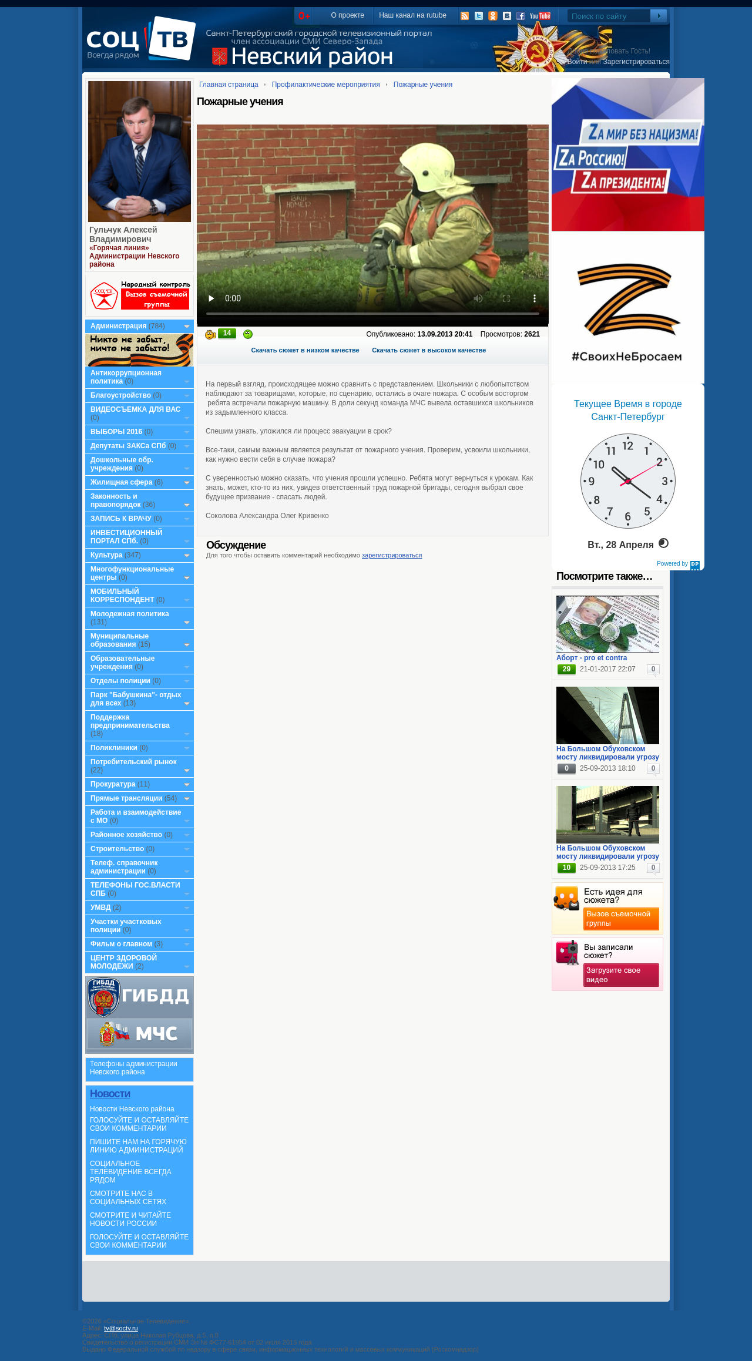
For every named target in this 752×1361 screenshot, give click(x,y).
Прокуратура (113, 784)
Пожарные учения (423, 84)
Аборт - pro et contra (591, 658)
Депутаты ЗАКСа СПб (128, 446)
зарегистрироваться (392, 555)
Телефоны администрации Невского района (133, 1068)
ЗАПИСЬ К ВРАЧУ (121, 519)
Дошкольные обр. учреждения (121, 464)
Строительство (117, 849)
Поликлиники (113, 748)
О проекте (347, 15)
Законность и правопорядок (115, 500)
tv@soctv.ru (120, 1328)
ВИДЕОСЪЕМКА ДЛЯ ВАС (135, 409)
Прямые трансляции (126, 798)
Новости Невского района (132, 1109)
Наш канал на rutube (412, 15)
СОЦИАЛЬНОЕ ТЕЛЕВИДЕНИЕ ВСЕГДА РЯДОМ (131, 1172)
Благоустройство (121, 395)
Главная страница (228, 84)
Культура (106, 555)
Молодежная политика (129, 614)
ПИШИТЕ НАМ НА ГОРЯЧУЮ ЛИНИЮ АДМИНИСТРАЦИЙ (138, 1146)
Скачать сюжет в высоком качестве (429, 350)
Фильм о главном (121, 944)
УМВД (100, 907)
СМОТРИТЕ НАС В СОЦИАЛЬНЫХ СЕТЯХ (128, 1197)
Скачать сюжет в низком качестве (305, 350)
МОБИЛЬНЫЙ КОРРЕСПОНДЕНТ (123, 595)
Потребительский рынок (133, 762)
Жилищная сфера (121, 482)
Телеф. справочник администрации (124, 867)
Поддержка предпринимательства (130, 721)
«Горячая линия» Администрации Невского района (134, 256)
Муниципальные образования (119, 640)
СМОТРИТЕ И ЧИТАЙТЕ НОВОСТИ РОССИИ (130, 1219)
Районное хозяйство (126, 835)
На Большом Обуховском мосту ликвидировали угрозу (607, 753)
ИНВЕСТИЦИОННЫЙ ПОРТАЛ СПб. (126, 537)
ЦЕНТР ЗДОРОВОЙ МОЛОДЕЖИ (123, 962)
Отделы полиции (120, 681)
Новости (110, 1094)
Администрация (118, 326)
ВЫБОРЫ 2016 (116, 432)
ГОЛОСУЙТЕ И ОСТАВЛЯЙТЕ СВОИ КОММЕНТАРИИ (139, 1124)
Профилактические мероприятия (326, 84)
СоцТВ (144, 46)
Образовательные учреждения (122, 662)
